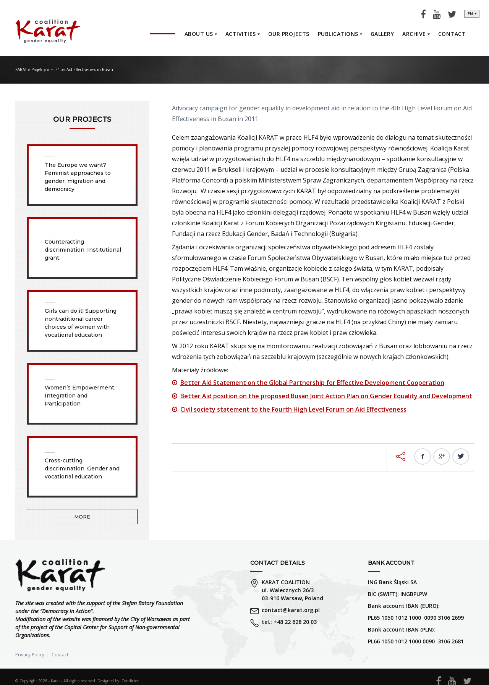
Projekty (38, 69)
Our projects (288, 33)
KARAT (21, 69)
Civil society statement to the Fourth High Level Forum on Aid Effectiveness (293, 409)
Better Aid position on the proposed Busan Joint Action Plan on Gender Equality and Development (326, 396)
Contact (452, 33)
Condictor (130, 680)
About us (199, 33)
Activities (240, 33)
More (82, 517)
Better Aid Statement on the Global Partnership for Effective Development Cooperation (312, 382)
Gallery (382, 33)
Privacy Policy (29, 654)
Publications (338, 33)
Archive (414, 33)
